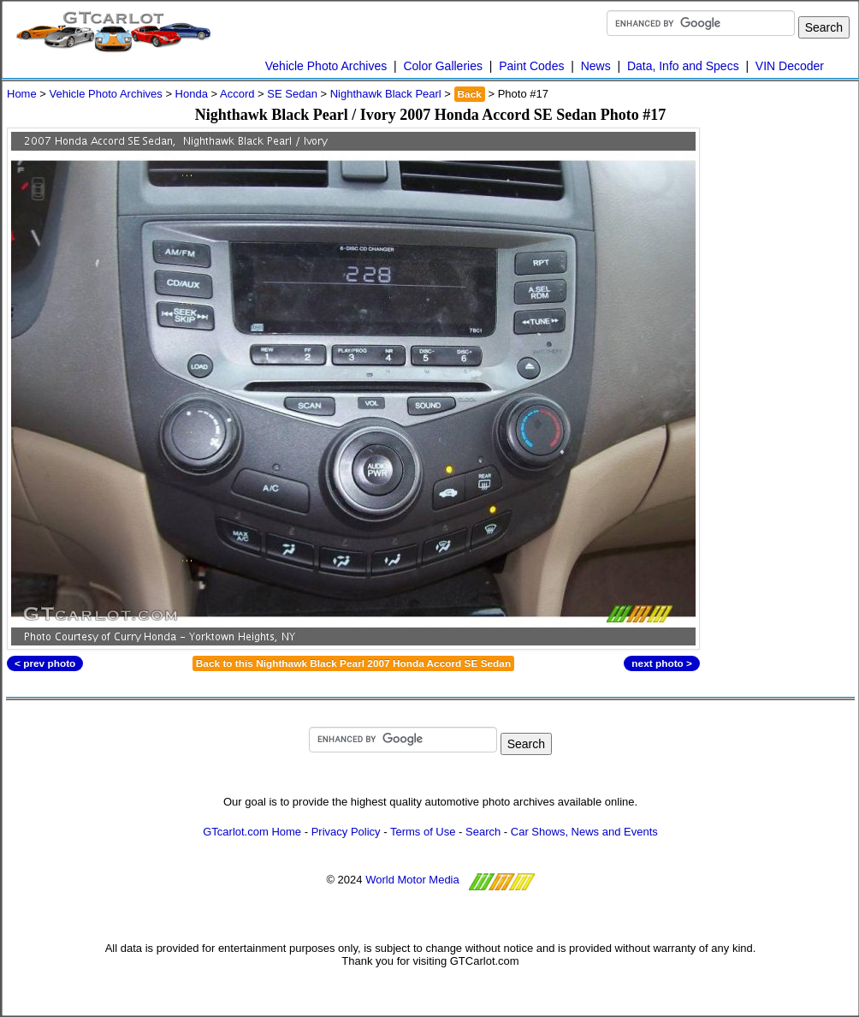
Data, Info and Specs (683, 66)
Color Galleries (443, 66)
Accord (237, 93)
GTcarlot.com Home (252, 831)
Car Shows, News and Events (584, 831)
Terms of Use (423, 831)
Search (483, 831)
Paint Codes (531, 66)
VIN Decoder (789, 66)
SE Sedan (292, 93)
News (596, 66)
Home (22, 93)
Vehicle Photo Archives (326, 66)
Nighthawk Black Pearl (385, 93)
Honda (191, 93)
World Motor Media (412, 879)
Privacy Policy (346, 831)
